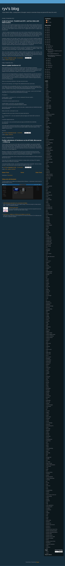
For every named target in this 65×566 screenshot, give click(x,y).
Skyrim (47, 443)
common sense (49, 147)
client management (50, 139)
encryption (48, 198)
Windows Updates (49, 538)
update (47, 497)
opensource (48, 361)
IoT (46, 277)
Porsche (47, 389)
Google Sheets (49, 243)
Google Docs (48, 238)
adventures (48, 91)
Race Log (48, 401)
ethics (47, 202)
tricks (47, 488)
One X (47, 355)
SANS (47, 427)
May (48, 60)
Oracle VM (48, 367)
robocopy (48, 418)
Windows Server (49, 535)
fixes (47, 216)
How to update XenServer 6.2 (11, 65)
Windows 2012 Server (50, 524)
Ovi (46, 374)
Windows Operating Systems (51, 532)
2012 (47, 69)
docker (47, 183)
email (47, 196)
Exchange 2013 (49, 208)
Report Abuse (48, 554)
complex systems (49, 150)
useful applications (49, 505)
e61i (47, 189)
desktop (47, 166)
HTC (47, 259)
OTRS (47, 370)
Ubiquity (47, 491)
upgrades (48, 500)
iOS (47, 276)
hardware (48, 250)
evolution (48, 204)
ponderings (48, 388)
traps (47, 484)
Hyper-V (47, 262)
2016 (47, 39)
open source (48, 356)
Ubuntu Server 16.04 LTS (51, 494)
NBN (47, 328)
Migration (48, 310)
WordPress (48, 542)
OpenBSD (48, 358)
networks (48, 338)
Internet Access (49, 271)
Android (47, 99)
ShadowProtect (49, 439)
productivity (48, 395)
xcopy (47, 545)
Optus (47, 365)
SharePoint (48, 440)
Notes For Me (48, 349)
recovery (47, 410)
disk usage (48, 178)
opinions (47, 364)
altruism (47, 96)
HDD (47, 252)
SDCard (47, 433)
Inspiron (47, 268)
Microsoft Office (49, 308)
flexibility (47, 217)
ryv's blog (10, 8)
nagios (47, 323)
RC (46, 409)
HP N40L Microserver (50, 256)
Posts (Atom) (10, 175)
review (47, 415)
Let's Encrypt (48, 295)
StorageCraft (48, 457)
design (47, 165)
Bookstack (48, 130)
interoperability (49, 273)
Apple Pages (48, 106)
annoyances (48, 100)
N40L (6, 169)
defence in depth (49, 162)
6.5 (46, 88)
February (49, 65)
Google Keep (48, 241)
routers (47, 419)
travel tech (48, 485)
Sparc (47, 451)
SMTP (47, 445)
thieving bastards (49, 476)
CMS (47, 145)
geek (47, 229)
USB (47, 503)
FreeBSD (48, 220)
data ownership (49, 159)
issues (47, 280)
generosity (48, 232)
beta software (48, 123)
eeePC (47, 193)
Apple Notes (48, 105)
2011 (47, 71)
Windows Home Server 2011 (51, 529)
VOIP (47, 514)
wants (47, 517)
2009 (47, 74)
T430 (47, 467)
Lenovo (47, 292)
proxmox (47, 397)
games (47, 228)
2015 (47, 41)
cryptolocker (48, 157)
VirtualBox (48, 508)
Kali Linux (48, 286)
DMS (47, 180)
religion (47, 412)
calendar (47, 133)
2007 (47, 77)
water (47, 518)
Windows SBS (49, 533)
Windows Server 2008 (50, 536)
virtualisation (48, 509)
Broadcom (48, 132)
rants (47, 407)
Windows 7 (48, 526)
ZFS (14, 59)
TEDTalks (48, 473)
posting (47, 392)
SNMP (47, 446)
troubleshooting (49, 490)
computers (48, 151)
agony (47, 94)
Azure (47, 117)
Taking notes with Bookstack (9, 179)
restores (47, 413)
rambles (47, 403)
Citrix (47, 138)
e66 (47, 190)
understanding (49, 496)
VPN (47, 515)
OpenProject (48, 359)
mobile (47, 314)
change (47, 135)
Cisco (47, 136)
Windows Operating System (51, 530)
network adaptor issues (50, 334)
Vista (47, 511)
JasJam (47, 283)
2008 (47, 76)
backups (47, 120)
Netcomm (48, 329)
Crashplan (48, 154)
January (49, 67)
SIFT (47, 442)
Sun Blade (48, 461)
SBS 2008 (48, 428)
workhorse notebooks (50, 544)
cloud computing (49, 142)
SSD (47, 454)
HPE (47, 258)
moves (47, 319)
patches (47, 377)
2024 (47, 29)
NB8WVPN (48, 326)
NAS (47, 325)
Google (47, 235)
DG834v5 (48, 171)
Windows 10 (48, 523)
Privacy (47, 394)
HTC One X (48, 261)
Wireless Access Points (50, 541)
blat (47, 124)
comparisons (48, 148)
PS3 (47, 398)
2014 (47, 42)
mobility (47, 316)
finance (47, 213)
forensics (48, 219)
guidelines (48, 249)
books (47, 129)
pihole (47, 383)
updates (6, 134)
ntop (47, 350)
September (49, 49)
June (48, 58)
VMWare (47, 512)
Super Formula (49, 463)
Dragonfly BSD (49, 186)
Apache (47, 102)
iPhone (47, 279)
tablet (47, 469)
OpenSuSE (48, 362)
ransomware (48, 406)
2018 (47, 35)
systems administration (50, 464)
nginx (47, 341)
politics (47, 386)
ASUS (47, 111)
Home (22, 172)
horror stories (48, 253)
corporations (48, 153)
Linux (47, 296)
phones (47, 382)
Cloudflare (48, 144)
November (49, 46)
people (47, 380)
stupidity (47, 458)
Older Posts (39, 172)
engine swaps (49, 199)
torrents (47, 482)
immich (47, 265)
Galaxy (47, 226)
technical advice (49, 472)
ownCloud (48, 376)
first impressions (49, 214)
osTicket (47, 368)
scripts (47, 431)
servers (47, 437)
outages (47, 371)
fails (47, 210)
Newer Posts (5, 172)
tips (46, 481)
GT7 (47, 247)
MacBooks (48, 304)
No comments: (20, 57)
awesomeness (49, 115)
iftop (47, 264)
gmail (47, 234)
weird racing (48, 520)
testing (47, 475)
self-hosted (48, 436)
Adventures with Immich (13, 207)
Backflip (47, 118)
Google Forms (49, 240)
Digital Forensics (49, 174)
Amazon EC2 (48, 97)
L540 (47, 288)
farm (47, 211)
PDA (47, 379)
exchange (48, 205)
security (47, 434)
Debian (47, 160)
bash (47, 121)
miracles (10, 59)
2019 (47, 34)
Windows (48, 521)
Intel (47, 270)
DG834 (47, 169)
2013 (47, 44)
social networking (49, 448)
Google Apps (48, 237)
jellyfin (47, 284)
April (48, 62)
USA (47, 502)
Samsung (48, 424)
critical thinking (49, 156)
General (47, 231)
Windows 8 (48, 527)
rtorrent (47, 421)
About (47, 553)
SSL (47, 455)
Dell (47, 163)
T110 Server (48, 466)
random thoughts (49, 404)
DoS (47, 184)
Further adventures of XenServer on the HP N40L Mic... (54, 56)
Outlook (47, 373)
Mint (47, 311)
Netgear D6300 (49, 332)
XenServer (11, 134)
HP (46, 255)
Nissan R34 (48, 343)
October (49, 47)
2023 (47, 30)
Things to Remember (50, 478)
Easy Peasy (48, 192)
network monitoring (50, 335)
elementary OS (49, 195)
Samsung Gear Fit (49, 425)
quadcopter (48, 400)
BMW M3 (48, 127)
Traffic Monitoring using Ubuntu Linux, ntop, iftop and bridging (15, 203)
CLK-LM (47, 141)
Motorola (48, 317)
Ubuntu (47, 493)
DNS (47, 181)
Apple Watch (48, 108)
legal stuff (48, 291)
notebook (48, 346)
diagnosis (48, 172)
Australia (48, 112)
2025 (47, 27)
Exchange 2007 (49, 207)
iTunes (47, 281)
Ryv (48, 20)
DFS (47, 168)
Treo (47, 487)
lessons (47, 293)
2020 (47, 32)
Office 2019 (48, 353)
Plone (47, 385)
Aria (47, 109)
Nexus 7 (47, 340)
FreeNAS (7, 59)
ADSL (47, 90)
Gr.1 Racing (48, 246)
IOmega (47, 274)
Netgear (47, 331)
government (48, 244)
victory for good (49, 506)
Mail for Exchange (49, 305)
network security (49, 337)
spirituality (48, 452)
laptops (47, 289)
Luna (47, 298)
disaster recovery (49, 175)
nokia (47, 344)
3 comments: (20, 132)
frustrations (48, 223)
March (48, 63)
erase (47, 201)
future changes (49, 225)
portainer (48, 391)
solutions (48, 449)
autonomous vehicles (50, 114)
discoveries (48, 177)
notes (47, 347)
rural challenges (49, 422)
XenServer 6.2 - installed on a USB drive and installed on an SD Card (16, 214)
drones (47, 187)
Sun (47, 460)
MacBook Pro (48, 303)
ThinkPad (48, 479)
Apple (47, 103)
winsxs (47, 539)
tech (47, 470)
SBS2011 (48, 430)
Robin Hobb (48, 416)
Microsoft (48, 307)
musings (47, 320)
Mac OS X (48, 301)
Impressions (48, 267)
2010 (47, 72)
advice (47, 93)
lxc (46, 299)
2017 (47, 37)
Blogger (47, 126)
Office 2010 (48, 352)
